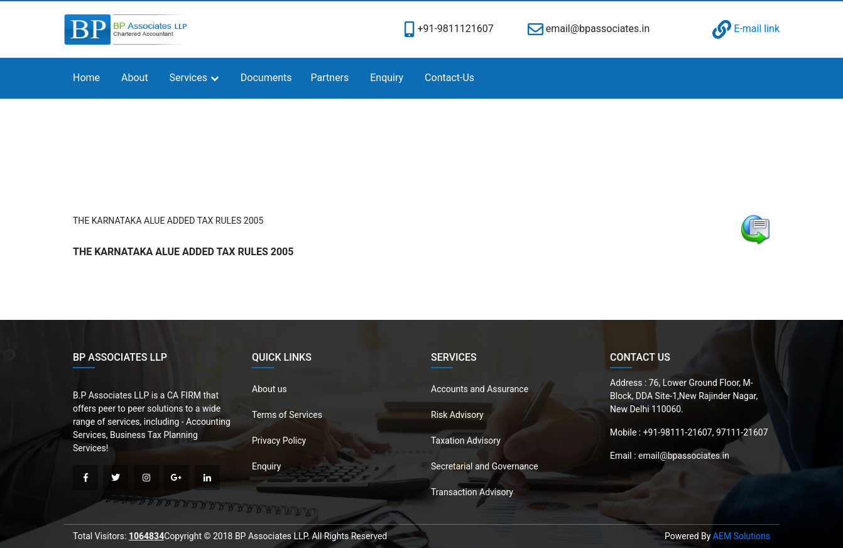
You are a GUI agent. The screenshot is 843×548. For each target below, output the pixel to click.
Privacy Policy (279, 441)
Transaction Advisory (472, 492)
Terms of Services (287, 415)
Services (188, 78)
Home (86, 78)
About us (269, 389)
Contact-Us (449, 78)
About (134, 78)
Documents (266, 78)
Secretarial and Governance (484, 466)
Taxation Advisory (466, 441)
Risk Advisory (457, 415)
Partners (330, 78)
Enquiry (386, 78)
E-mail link (746, 29)
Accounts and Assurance (479, 389)
